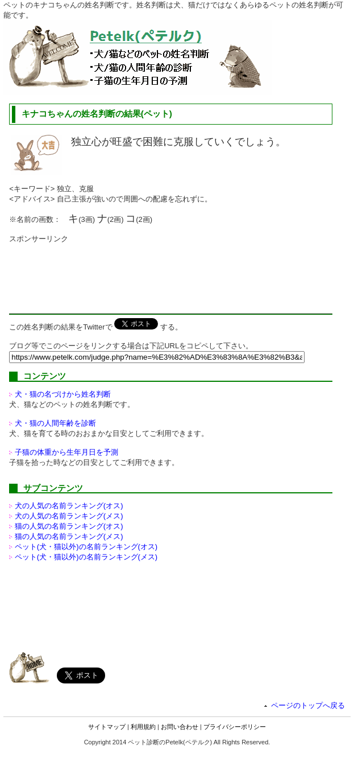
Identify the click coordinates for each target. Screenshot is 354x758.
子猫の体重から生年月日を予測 (66, 452)
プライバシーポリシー (234, 726)
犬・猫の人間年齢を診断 (55, 423)
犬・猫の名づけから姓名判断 (63, 394)
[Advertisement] (100, 272)
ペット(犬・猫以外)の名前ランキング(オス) (86, 546)
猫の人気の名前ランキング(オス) (69, 526)
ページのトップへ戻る (308, 705)
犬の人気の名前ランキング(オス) (69, 505)
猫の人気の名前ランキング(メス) (69, 536)
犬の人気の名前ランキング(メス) (69, 516)
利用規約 (143, 726)
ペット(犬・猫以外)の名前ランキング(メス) (86, 557)
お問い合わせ (179, 726)
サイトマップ (107, 726)
